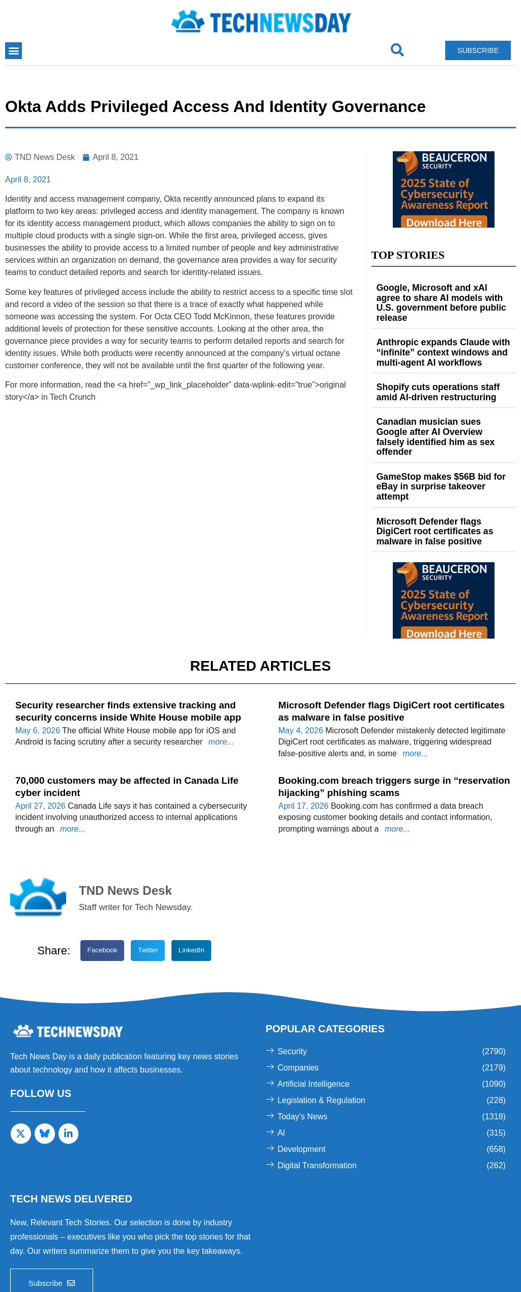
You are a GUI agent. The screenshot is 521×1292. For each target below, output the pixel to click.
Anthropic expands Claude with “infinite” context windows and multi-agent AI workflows (437, 338)
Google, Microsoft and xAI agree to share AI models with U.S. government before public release (442, 296)
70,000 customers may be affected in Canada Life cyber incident (123, 729)
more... (220, 692)
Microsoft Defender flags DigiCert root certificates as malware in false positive (441, 489)
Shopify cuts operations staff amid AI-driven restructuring (443, 377)
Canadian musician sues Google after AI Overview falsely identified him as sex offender (443, 414)
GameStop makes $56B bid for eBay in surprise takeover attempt (442, 452)
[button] (13, 50)
